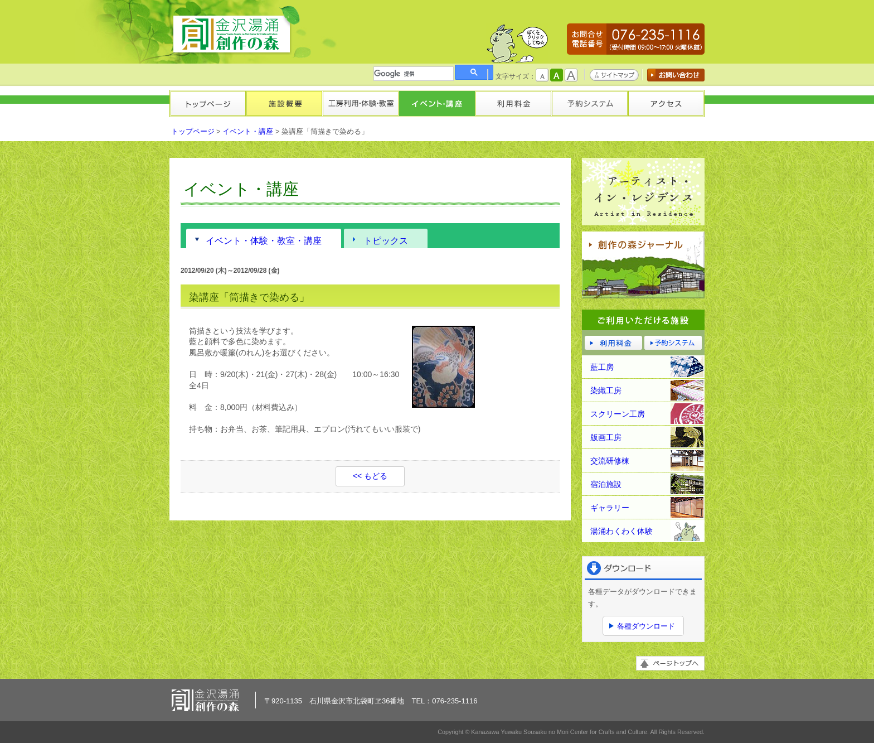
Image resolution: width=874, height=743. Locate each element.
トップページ (207, 103)
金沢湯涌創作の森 (236, 30)
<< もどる (370, 475)
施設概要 (284, 103)
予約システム (589, 103)
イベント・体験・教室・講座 (264, 240)
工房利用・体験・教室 (360, 103)
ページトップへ (670, 663)
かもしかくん (517, 43)
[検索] (413, 73)
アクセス (666, 103)
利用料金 (513, 103)
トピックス (385, 240)
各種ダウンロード (646, 626)
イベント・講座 (437, 103)
